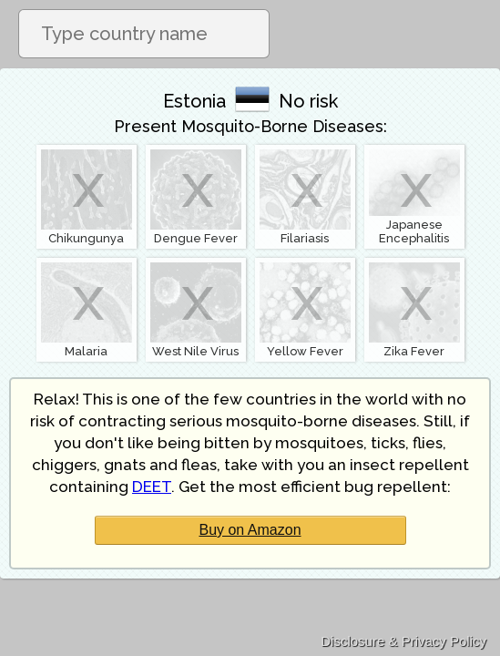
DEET (151, 486)
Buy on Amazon (250, 530)
